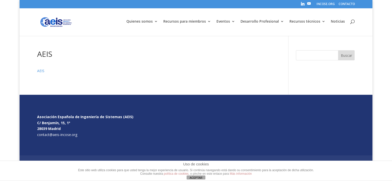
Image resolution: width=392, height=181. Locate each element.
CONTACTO (347, 4)
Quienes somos (139, 22)
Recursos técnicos (304, 22)
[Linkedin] (303, 5)
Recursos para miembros (184, 22)
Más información (241, 173)
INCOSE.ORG (326, 4)
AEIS (40, 70)
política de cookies (176, 173)
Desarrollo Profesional (260, 22)
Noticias (338, 22)
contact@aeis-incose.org (57, 134)
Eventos (223, 22)
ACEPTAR (196, 177)
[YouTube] (309, 5)
